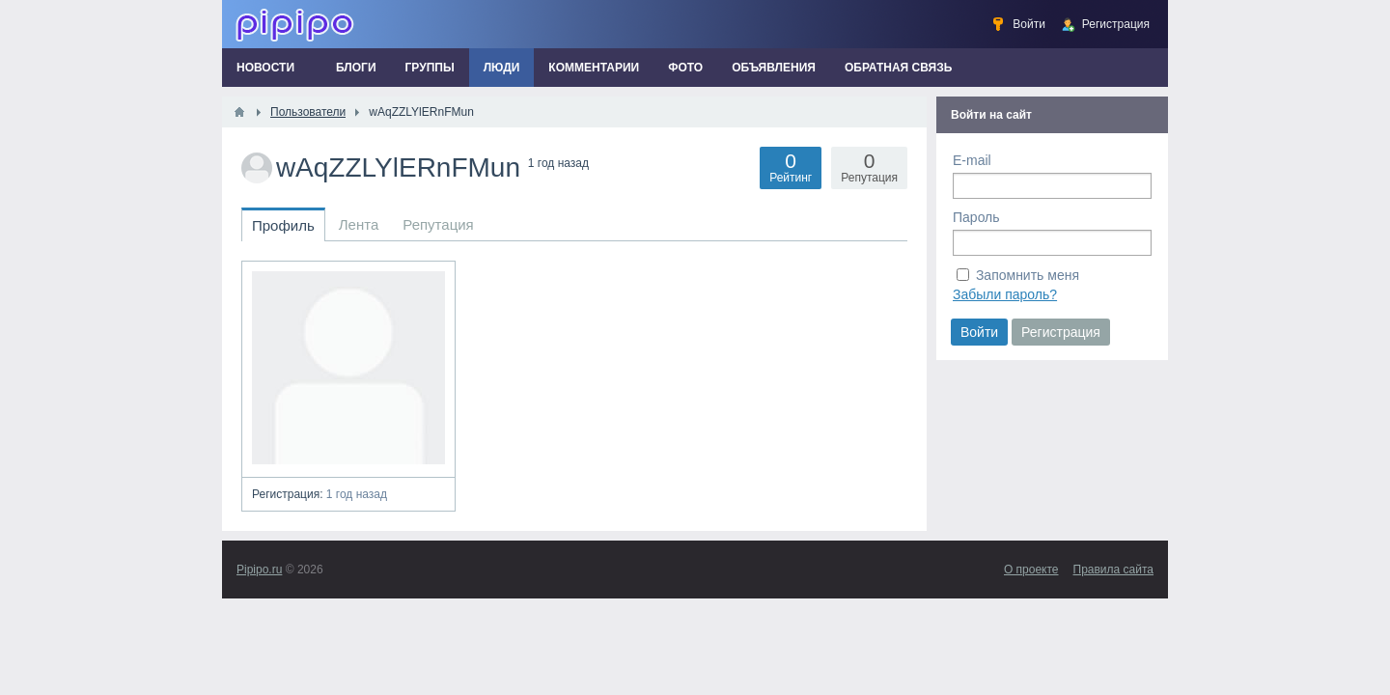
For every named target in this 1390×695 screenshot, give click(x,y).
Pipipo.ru (259, 569)
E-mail (972, 160)
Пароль (976, 217)
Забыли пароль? (1005, 294)
